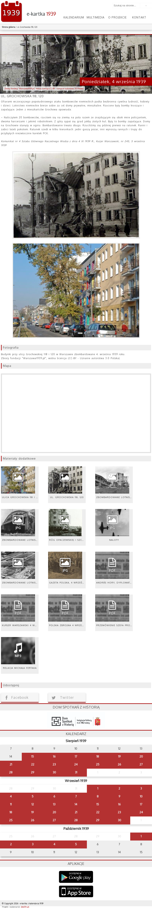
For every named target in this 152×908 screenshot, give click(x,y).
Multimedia (95, 17)
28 (10, 772)
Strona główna (8, 27)
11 (11, 804)
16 (54, 756)
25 (97, 764)
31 (76, 772)
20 (141, 756)
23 (54, 764)
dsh (76, 720)
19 (119, 756)
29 (32, 772)
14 (76, 804)
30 (54, 772)
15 (32, 756)
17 (76, 756)
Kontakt (139, 17)
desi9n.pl (25, 907)
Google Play (76, 876)
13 (54, 804)
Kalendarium (74, 17)
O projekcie (117, 17)
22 (32, 764)
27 (141, 764)
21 (11, 764)
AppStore (76, 891)
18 (97, 756)
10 (141, 796)
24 (76, 764)
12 (32, 804)
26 (119, 764)
